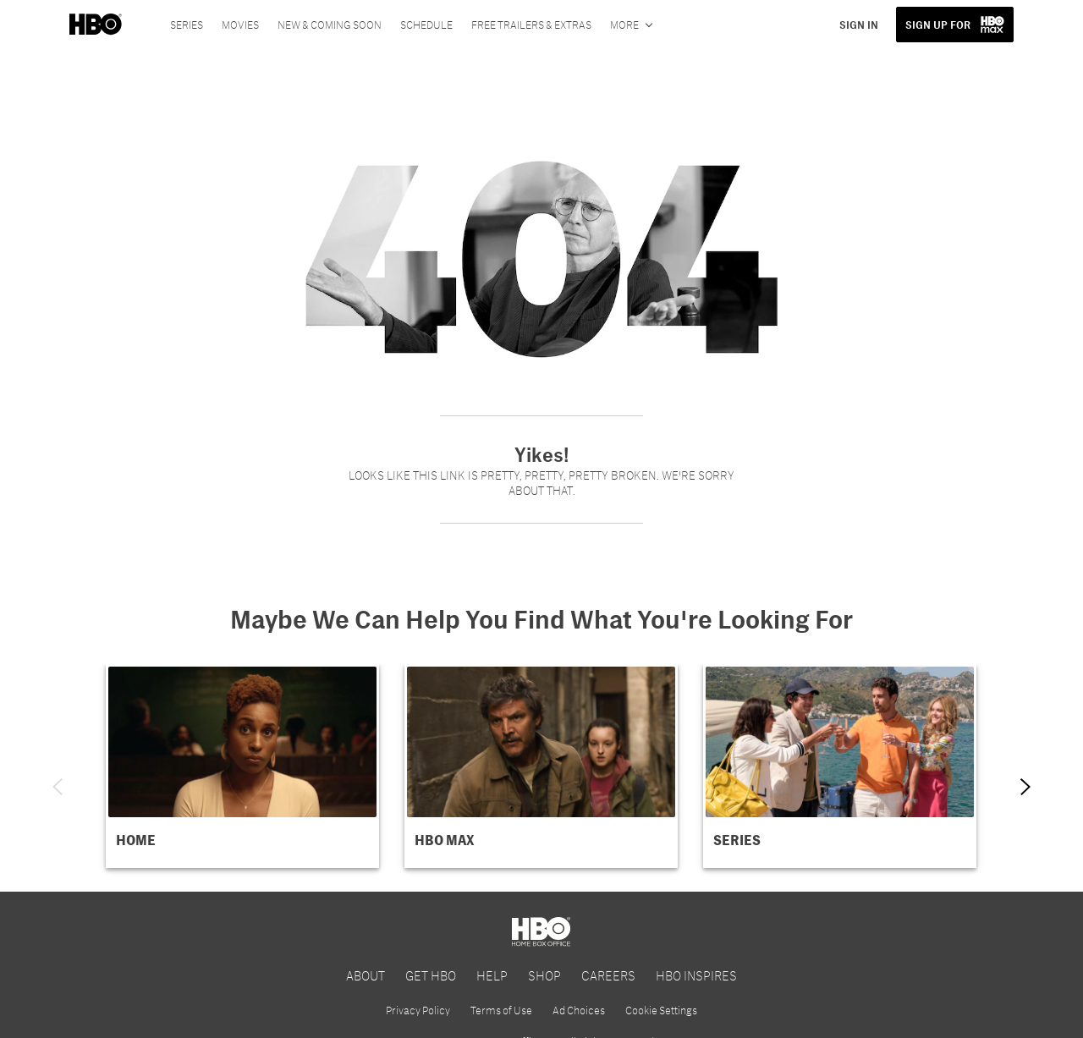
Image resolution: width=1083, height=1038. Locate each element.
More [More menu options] (624, 24)
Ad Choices (578, 1010)
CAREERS (608, 975)
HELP (492, 975)
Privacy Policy (418, 1010)
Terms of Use (501, 1010)
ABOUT (365, 975)
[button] (242, 766)
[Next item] (1025, 786)
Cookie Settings (661, 1010)
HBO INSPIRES (696, 975)
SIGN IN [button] (858, 24)
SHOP (544, 975)
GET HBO (430, 975)
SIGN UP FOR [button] (937, 24)
